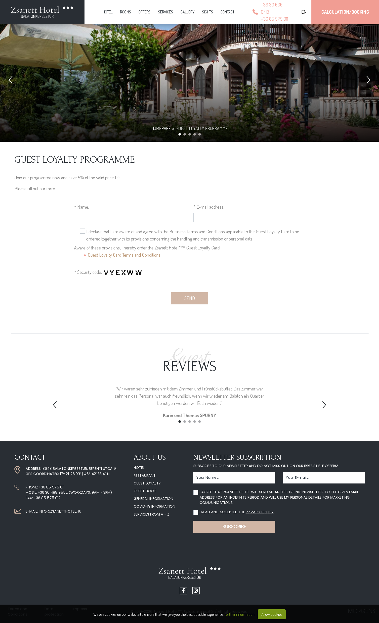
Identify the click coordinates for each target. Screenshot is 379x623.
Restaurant (145, 475)
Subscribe (234, 526)
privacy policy (260, 512)
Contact (227, 11)
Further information (239, 614)
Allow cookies (271, 614)
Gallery (187, 11)
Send (189, 298)
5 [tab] (199, 421)
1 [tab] (179, 421)
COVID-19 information (154, 506)
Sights (207, 11)
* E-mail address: (208, 207)
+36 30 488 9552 (53, 492)
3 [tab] (189, 421)
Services (165, 11)
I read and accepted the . (237, 512)
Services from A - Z (151, 514)
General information (153, 498)
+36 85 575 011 (51, 487)
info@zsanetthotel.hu (60, 511)
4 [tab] (194, 421)
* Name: (81, 207)
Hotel (108, 11)
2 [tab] (184, 421)
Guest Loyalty (147, 483)
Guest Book (145, 490)
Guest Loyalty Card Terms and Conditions (124, 255)
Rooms (125, 11)
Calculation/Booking (345, 12)
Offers (144, 11)
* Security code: (88, 272)
